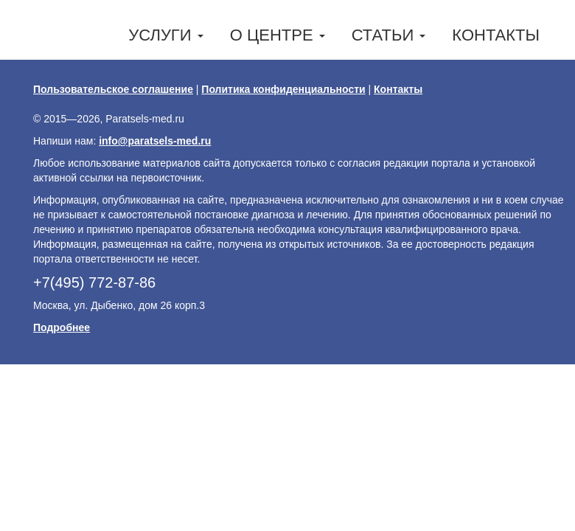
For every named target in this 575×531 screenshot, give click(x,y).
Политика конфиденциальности (283, 89)
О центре (277, 35)
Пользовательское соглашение (113, 89)
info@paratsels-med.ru (155, 141)
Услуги (165, 35)
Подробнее (61, 327)
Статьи (389, 35)
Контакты (496, 35)
